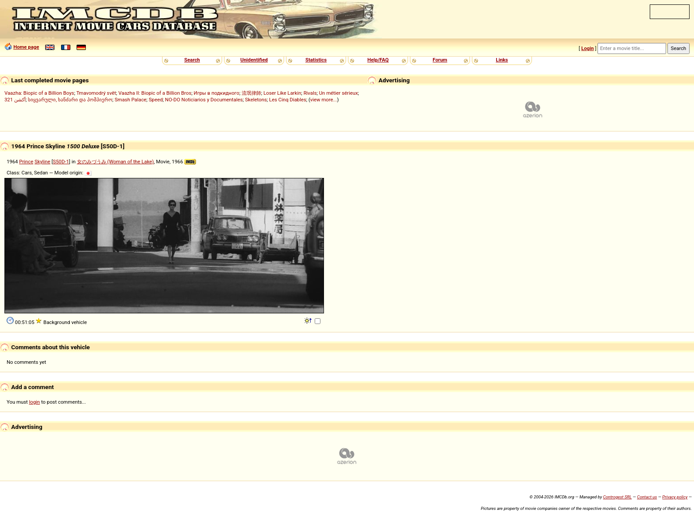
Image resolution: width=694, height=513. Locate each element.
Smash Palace (131, 99)
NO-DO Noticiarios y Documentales (204, 99)
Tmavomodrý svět (96, 93)
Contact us (647, 496)
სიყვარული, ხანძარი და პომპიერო (70, 99)
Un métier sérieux (338, 93)
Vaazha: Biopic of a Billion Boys (39, 93)
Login (587, 48)
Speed (156, 99)
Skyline (42, 161)
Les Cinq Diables (287, 99)
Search (192, 60)
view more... (323, 99)
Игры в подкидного (216, 93)
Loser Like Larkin (282, 93)
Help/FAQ (378, 60)
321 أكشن (15, 99)
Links (502, 60)
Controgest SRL (617, 496)
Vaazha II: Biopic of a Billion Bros (155, 93)
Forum (440, 60)
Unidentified (254, 60)
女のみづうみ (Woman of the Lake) (115, 161)
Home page (26, 47)
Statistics (316, 60)
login (34, 402)
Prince (26, 161)
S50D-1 (61, 161)
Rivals (310, 93)
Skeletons (256, 99)
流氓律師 (251, 93)
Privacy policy (674, 496)
